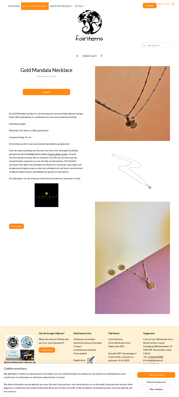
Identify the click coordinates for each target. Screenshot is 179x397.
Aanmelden (46, 350)
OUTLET (79, 6)
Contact (78, 346)
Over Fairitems (115, 339)
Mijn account (166, 4)
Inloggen (149, 5)
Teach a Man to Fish (57, 154)
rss (82, 391)
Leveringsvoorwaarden (85, 349)
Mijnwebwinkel (119, 391)
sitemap (76, 391)
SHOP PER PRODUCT (61, 6)
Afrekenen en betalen (84, 339)
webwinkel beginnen (93, 391)
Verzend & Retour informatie (88, 342)
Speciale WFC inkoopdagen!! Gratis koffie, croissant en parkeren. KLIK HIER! (122, 357)
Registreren (79, 360)
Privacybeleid (80, 353)
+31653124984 (155, 357)
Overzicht (16, 226)
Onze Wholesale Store (119, 342)
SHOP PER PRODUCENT (34, 6)
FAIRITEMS (14, 6)
